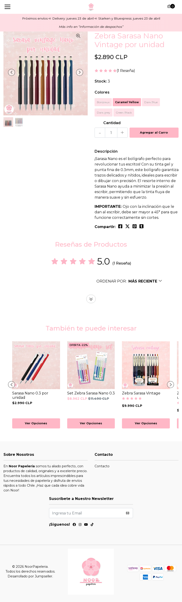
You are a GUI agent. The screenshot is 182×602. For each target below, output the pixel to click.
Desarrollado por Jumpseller (30, 576)
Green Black (124, 112)
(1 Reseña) (126, 71)
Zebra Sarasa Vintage (141, 393)
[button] (129, 281)
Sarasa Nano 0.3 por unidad (30, 395)
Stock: (101, 81)
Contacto (102, 466)
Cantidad (112, 123)
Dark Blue (151, 102)
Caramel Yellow (127, 102)
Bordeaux (103, 102)
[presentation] (11, 72)
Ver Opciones (36, 423)
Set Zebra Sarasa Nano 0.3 (91, 393)
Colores (102, 92)
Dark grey (103, 112)
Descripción (106, 151)
